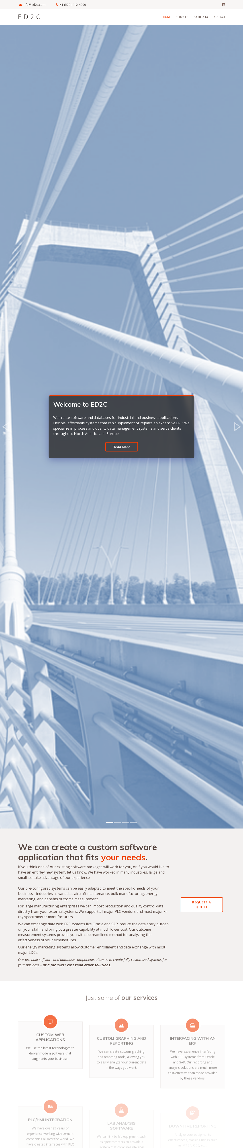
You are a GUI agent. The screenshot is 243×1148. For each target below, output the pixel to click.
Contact (218, 17)
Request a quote (201, 904)
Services (182, 17)
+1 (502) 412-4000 (72, 4)
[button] (6, 427)
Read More (121, 447)
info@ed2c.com (34, 4)
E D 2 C (29, 17)
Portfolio (200, 17)
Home (167, 17)
